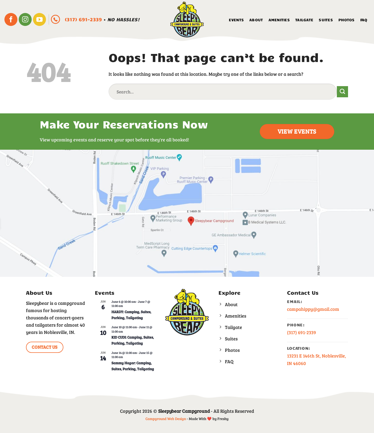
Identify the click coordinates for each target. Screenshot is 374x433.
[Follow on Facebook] (10, 19)
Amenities (279, 20)
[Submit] (342, 91)
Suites (326, 20)
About (256, 20)
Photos (346, 20)
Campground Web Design (165, 418)
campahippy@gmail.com (313, 309)
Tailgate (304, 20)
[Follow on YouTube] (39, 19)
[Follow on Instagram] (25, 19)
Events (236, 20)
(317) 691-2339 (84, 19)
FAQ (364, 20)
